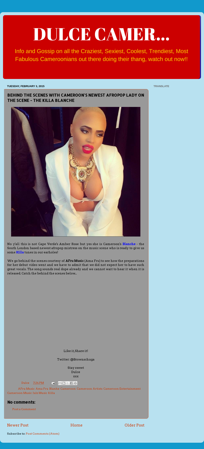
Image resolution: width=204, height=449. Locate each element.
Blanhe (54, 388)
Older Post (134, 425)
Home (76, 425)
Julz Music (40, 393)
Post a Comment (24, 409)
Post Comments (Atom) (42, 433)
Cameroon (68, 388)
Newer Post (17, 425)
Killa (51, 393)
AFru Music (26, 388)
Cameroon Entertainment (122, 388)
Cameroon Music (19, 393)
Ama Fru (42, 388)
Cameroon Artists (89, 388)
